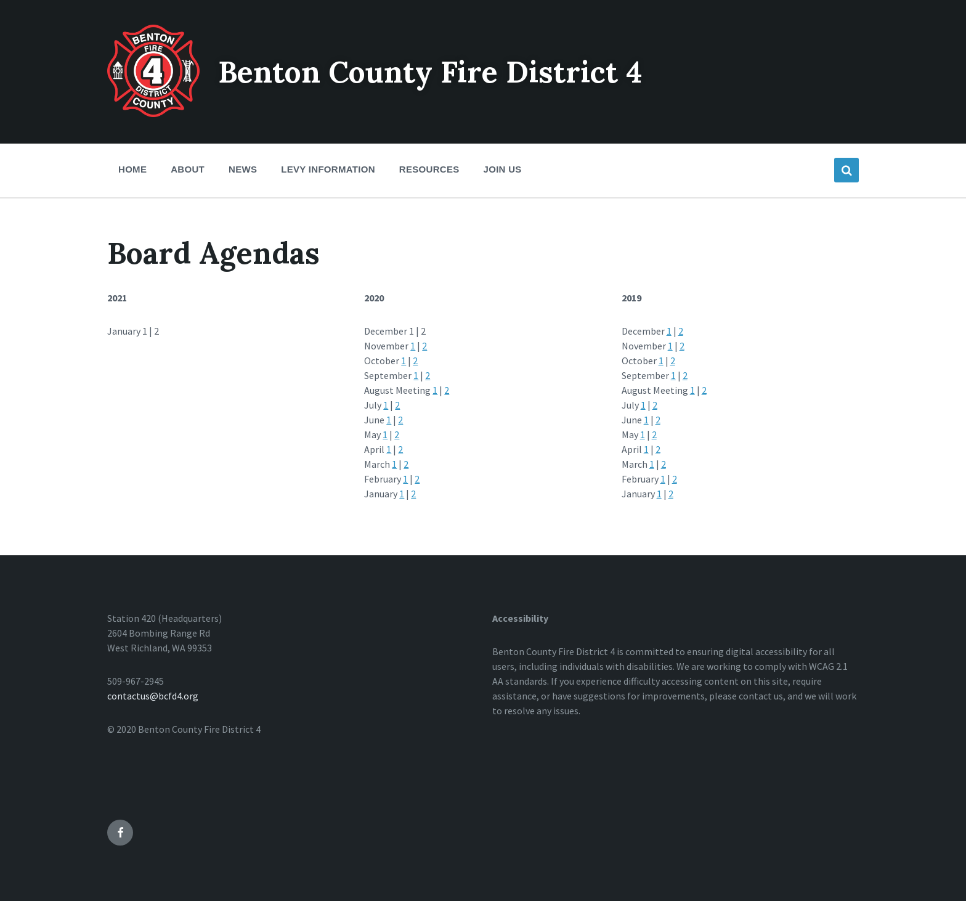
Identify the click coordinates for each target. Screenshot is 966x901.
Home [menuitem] (132, 169)
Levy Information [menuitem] (328, 169)
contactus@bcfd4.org (152, 696)
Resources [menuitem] (429, 169)
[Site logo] (153, 113)
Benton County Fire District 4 (430, 72)
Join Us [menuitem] (503, 169)
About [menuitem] (188, 169)
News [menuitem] (243, 169)
